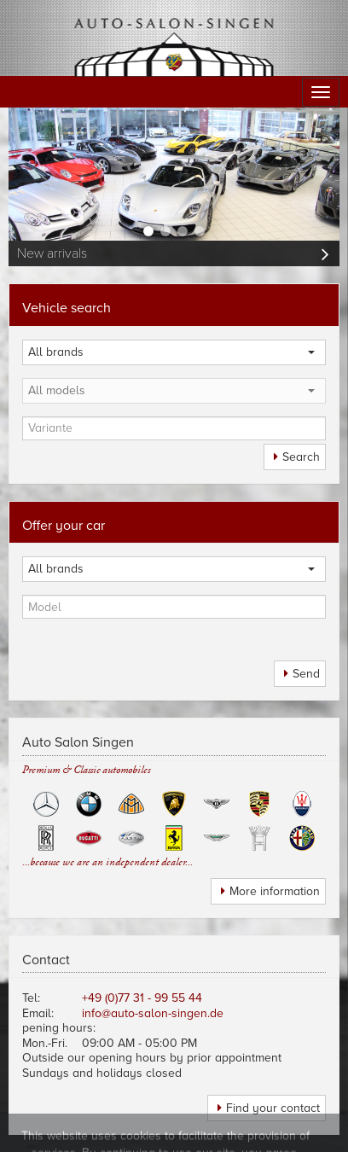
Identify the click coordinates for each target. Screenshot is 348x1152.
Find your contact (273, 1108)
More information (274, 891)
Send (306, 673)
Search (301, 457)
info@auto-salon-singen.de (152, 1013)
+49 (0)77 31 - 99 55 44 (142, 998)
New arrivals (52, 253)
